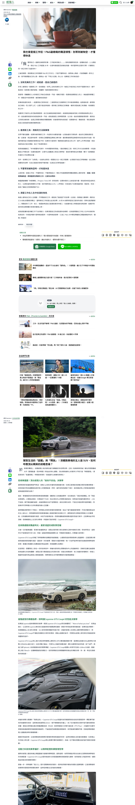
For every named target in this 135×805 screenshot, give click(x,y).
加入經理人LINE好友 (69, 246)
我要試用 (51, 306)
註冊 (127, 2)
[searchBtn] (120, 2)
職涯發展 (14, 10)
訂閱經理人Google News (45, 246)
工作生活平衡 (16, 418)
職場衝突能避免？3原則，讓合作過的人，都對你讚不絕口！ (44, 239)
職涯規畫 (29, 224)
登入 (124, 2)
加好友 (114, 2)
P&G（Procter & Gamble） (37, 316)
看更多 (93, 259)
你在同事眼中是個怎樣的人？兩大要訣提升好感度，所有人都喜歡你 (47, 235)
